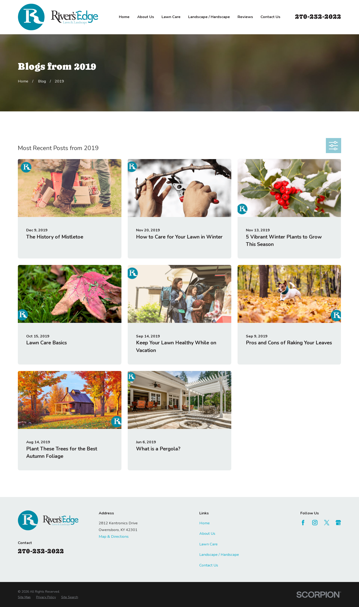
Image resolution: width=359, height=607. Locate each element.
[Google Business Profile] (338, 522)
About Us (207, 533)
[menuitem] (24, 597)
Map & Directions (114, 536)
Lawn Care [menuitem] (171, 16)
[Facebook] (303, 522)
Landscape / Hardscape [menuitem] (209, 16)
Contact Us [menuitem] (270, 16)
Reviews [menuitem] (245, 16)
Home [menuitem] (124, 16)
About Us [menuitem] (145, 16)
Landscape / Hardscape (219, 554)
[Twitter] (326, 522)
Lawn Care (208, 544)
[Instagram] (315, 522)
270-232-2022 (318, 16)
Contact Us (208, 565)
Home (204, 523)
